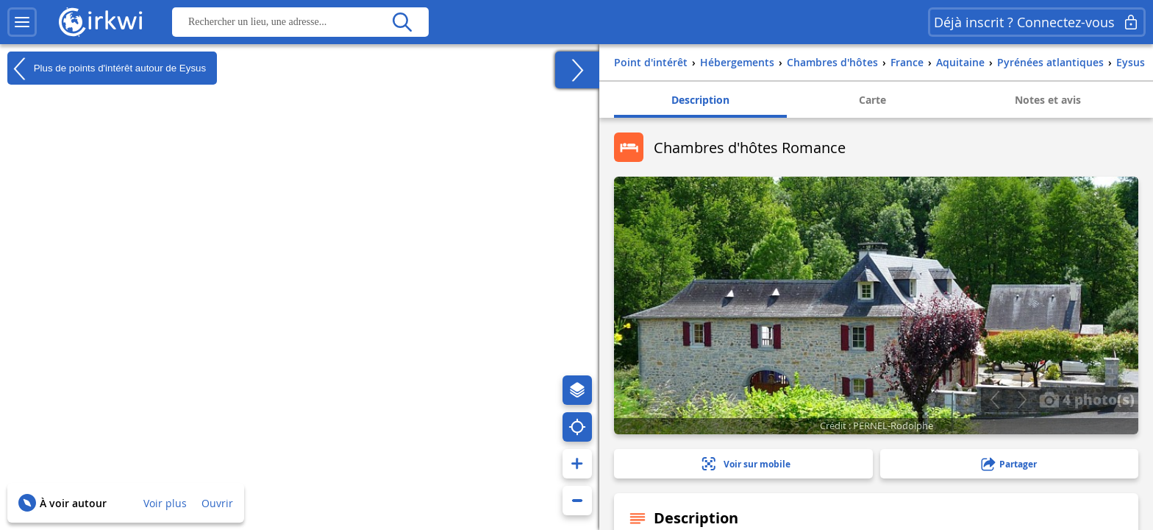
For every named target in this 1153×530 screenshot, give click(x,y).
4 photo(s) (1087, 399)
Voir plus (165, 503)
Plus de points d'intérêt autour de (106, 68)
